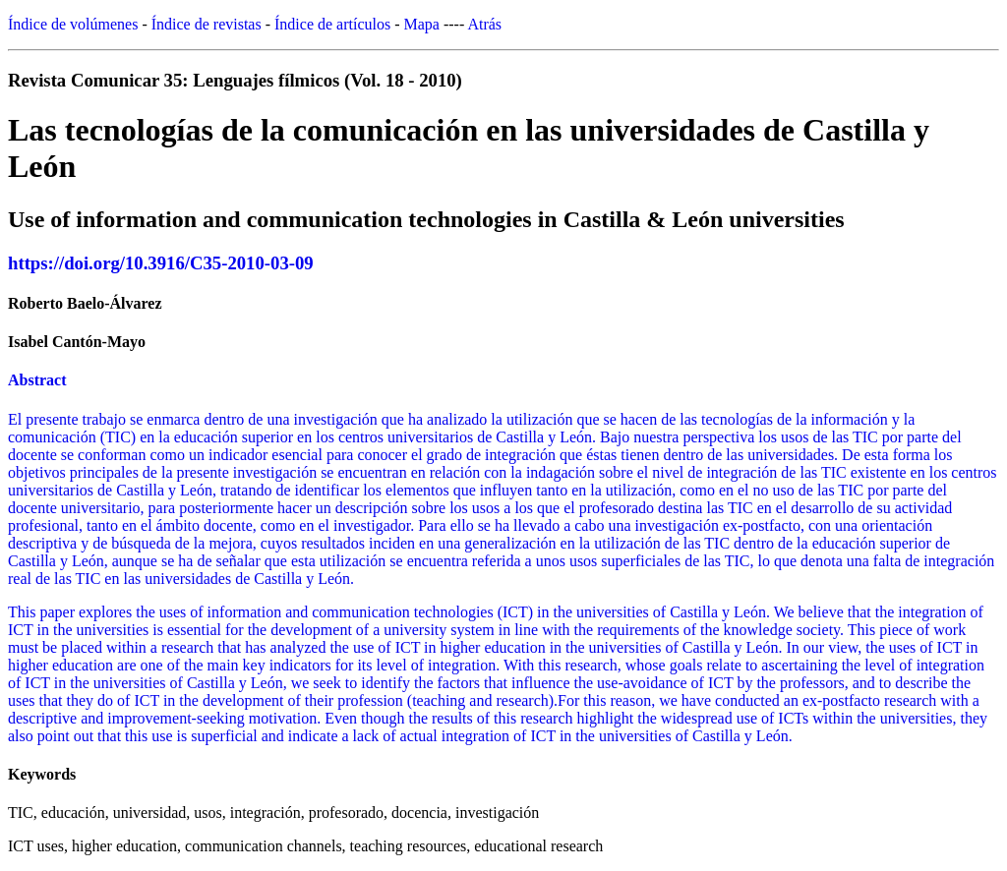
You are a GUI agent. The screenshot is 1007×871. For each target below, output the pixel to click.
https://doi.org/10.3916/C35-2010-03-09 (161, 263)
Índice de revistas (206, 24)
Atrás (484, 24)
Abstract (37, 380)
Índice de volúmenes (73, 24)
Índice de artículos (332, 24)
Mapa (422, 24)
